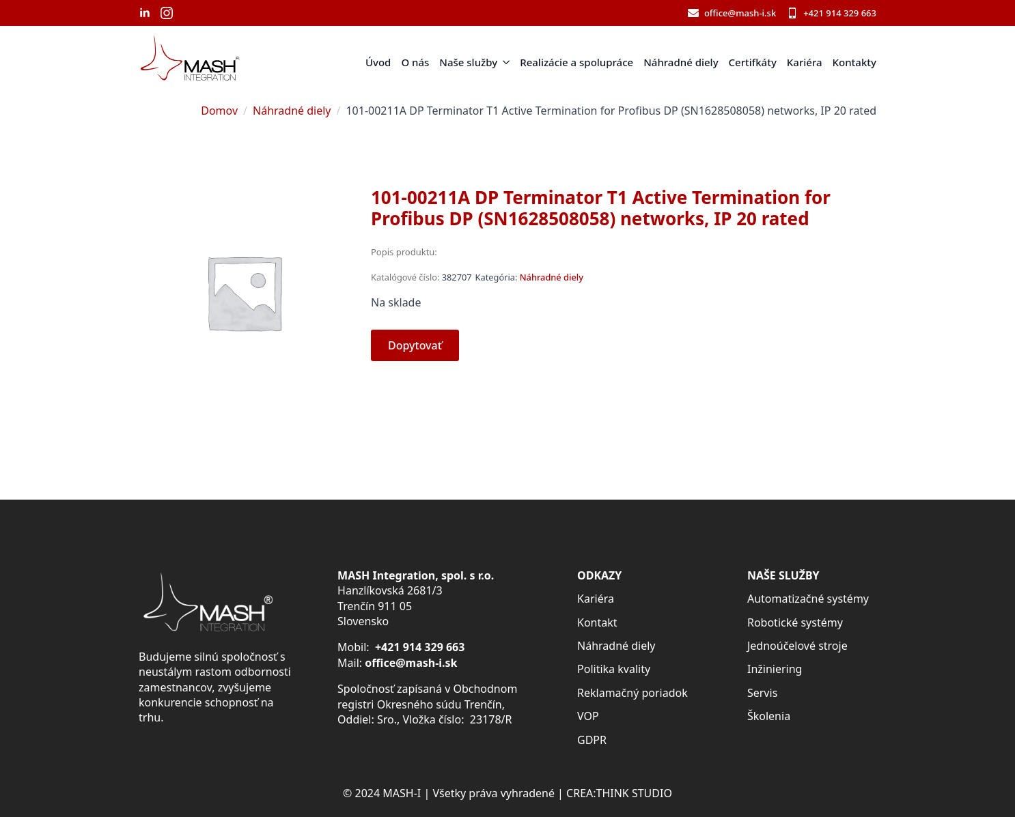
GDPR (592, 739)
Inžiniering (774, 668)
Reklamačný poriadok (632, 692)
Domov (219, 110)
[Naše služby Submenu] (503, 63)
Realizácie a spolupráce (576, 62)
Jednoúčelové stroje (797, 645)
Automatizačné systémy (808, 598)
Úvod (378, 62)
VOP (588, 715)
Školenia (768, 715)
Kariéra (804, 62)
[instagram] (167, 13)
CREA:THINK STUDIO (619, 793)
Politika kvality (613, 668)
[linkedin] (145, 13)
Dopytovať (415, 345)
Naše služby (468, 62)
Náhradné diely (680, 62)
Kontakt (597, 622)
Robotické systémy (795, 622)
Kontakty (854, 62)
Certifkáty (753, 62)
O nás (415, 62)
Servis (762, 692)
